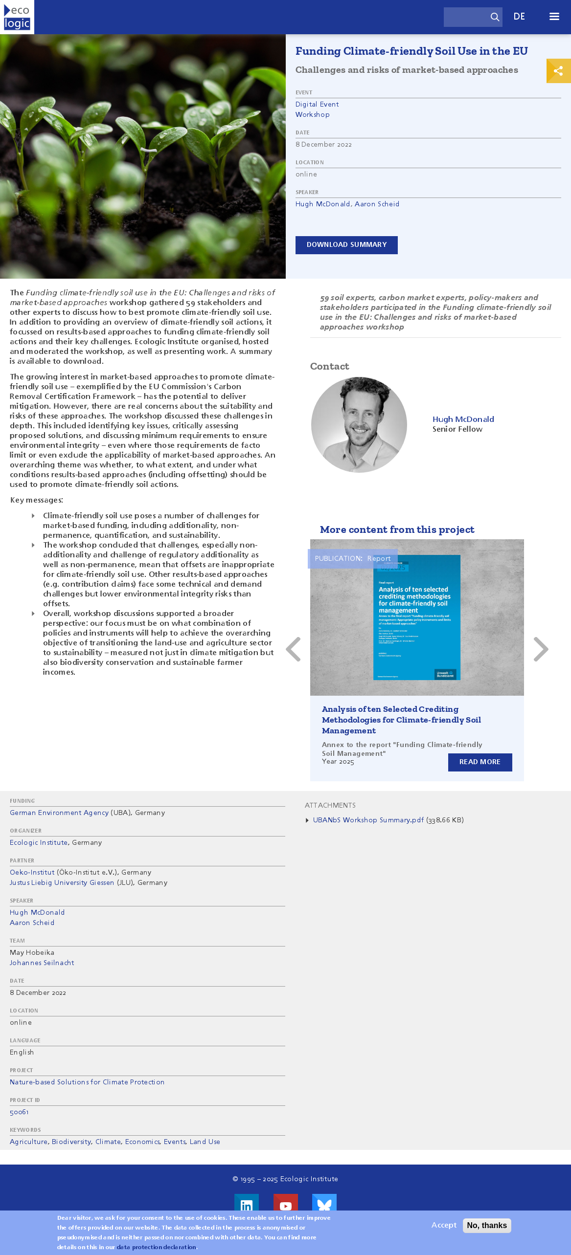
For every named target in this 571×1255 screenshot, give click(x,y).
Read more (480, 762)
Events (174, 1142)
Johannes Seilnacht (42, 963)
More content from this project (397, 529)
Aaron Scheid (377, 204)
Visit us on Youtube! (286, 1206)
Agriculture (29, 1142)
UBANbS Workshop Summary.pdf (368, 820)
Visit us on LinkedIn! (246, 1206)
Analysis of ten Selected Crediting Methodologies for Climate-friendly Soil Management (401, 720)
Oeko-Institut (32, 872)
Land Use (205, 1142)
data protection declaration (156, 1248)
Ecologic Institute (39, 842)
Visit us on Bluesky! (324, 1206)
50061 (19, 1112)
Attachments (330, 805)
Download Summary (347, 245)
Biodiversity (71, 1142)
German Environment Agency (59, 813)
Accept (444, 1226)
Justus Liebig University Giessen (62, 883)
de (519, 17)
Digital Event (317, 104)
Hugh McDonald (323, 204)
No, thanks (487, 1225)
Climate (108, 1142)
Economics (142, 1142)
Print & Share (559, 71)
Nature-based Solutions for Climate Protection (87, 1082)
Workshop (313, 114)
